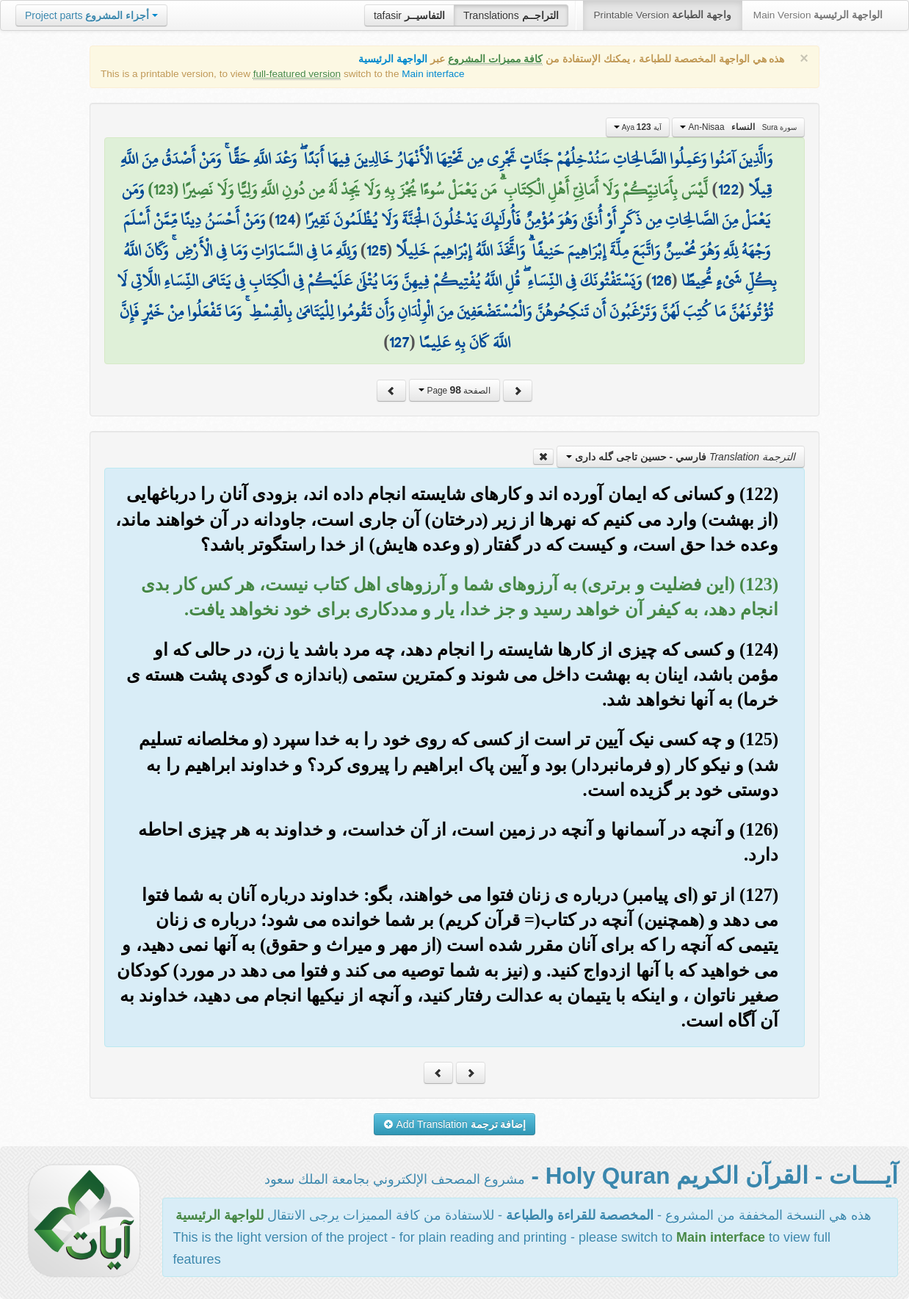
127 (399, 342)
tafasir (409, 15)
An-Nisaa (738, 127)
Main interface (433, 73)
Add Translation (454, 1124)
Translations (511, 15)
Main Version (818, 15)
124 (285, 219)
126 (661, 280)
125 (376, 250)
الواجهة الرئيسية (392, 59)
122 (728, 189)
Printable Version (662, 15)
